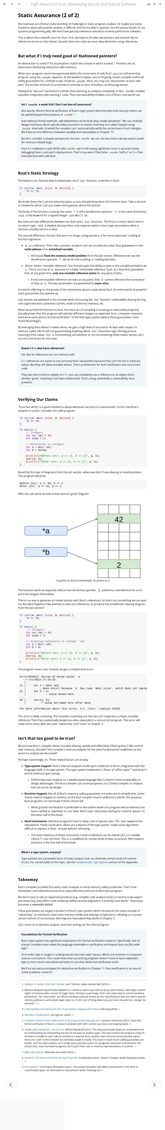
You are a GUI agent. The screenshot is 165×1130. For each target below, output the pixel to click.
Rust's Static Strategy (38, 173)
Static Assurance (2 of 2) (48, 15)
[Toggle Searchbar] (19, 4)
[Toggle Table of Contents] (4, 4)
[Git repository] (154, 4)
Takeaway (28, 912)
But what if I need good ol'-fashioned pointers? (67, 55)
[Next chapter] (154, 1117)
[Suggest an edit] (160, 4)
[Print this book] (149, 4)
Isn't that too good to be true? (46, 771)
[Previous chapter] (10, 1117)
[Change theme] (11, 4)
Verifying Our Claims (38, 401)
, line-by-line (44, 1062)
